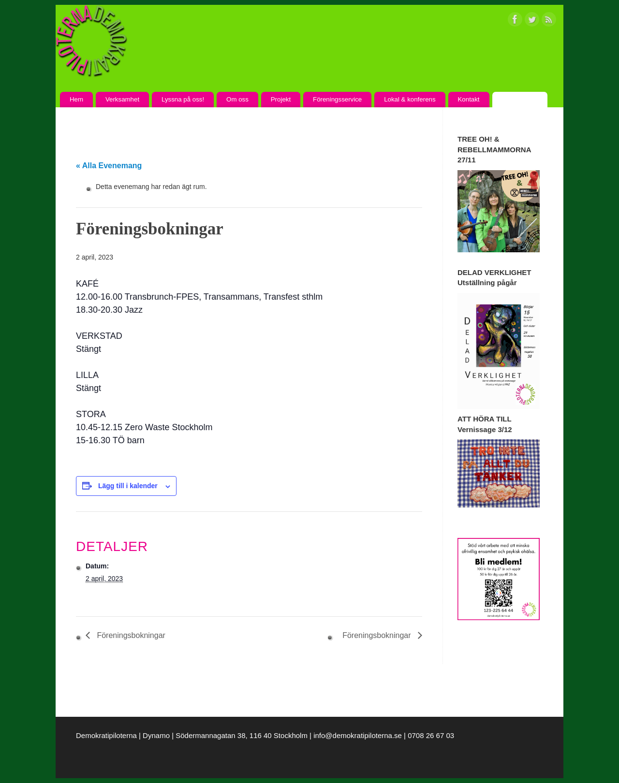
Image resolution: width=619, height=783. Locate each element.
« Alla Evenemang (109, 165)
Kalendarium (519, 99)
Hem (76, 99)
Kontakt (468, 99)
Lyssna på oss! (183, 99)
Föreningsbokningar (130, 635)
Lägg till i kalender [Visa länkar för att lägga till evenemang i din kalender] (128, 486)
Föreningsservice (337, 99)
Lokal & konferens (409, 99)
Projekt (281, 99)
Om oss (237, 99)
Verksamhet (122, 99)
